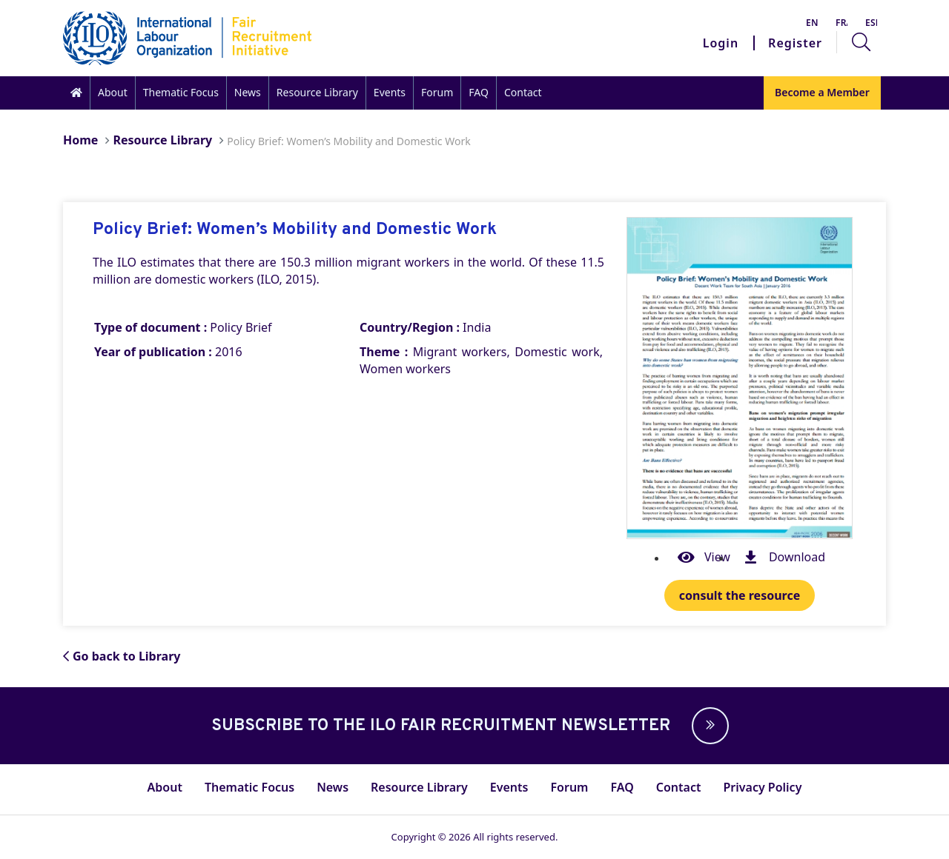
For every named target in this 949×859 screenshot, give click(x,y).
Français (841, 22)
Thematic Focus (181, 92)
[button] (706, 725)
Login (720, 43)
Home (80, 140)
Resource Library (317, 92)
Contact (523, 92)
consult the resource (739, 595)
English (812, 22)
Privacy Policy (762, 787)
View (701, 557)
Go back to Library (121, 656)
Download (780, 557)
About (113, 92)
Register (795, 43)
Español (871, 22)
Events (390, 92)
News (247, 92)
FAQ (479, 92)
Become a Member (822, 92)
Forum (437, 92)
